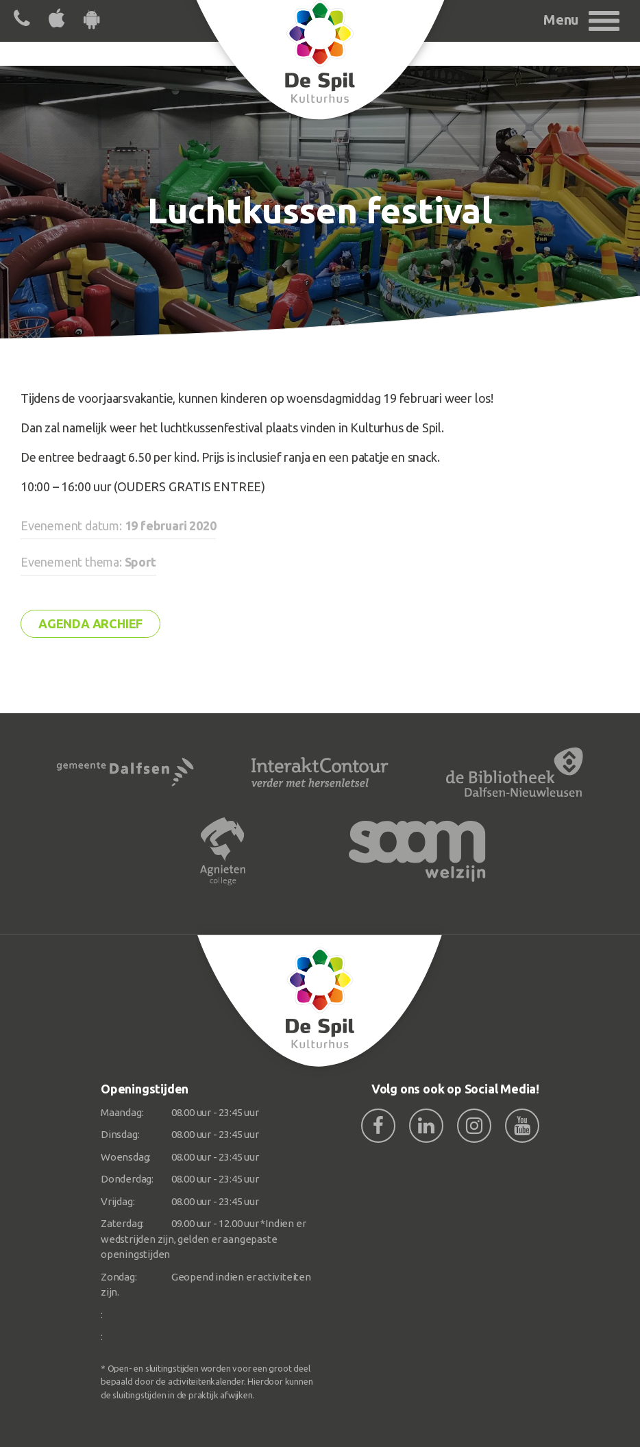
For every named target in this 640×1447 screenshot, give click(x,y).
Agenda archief (90, 623)
